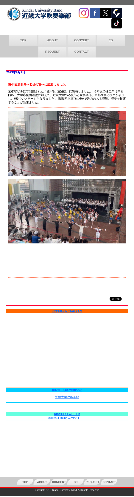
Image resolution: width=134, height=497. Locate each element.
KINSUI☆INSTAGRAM (67, 311)
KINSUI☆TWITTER (67, 414)
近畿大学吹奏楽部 (67, 397)
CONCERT (81, 40)
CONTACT (81, 51)
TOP (23, 40)
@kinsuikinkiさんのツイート (67, 417)
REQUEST (52, 51)
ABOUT (52, 40)
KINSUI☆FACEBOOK (67, 390)
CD (110, 40)
